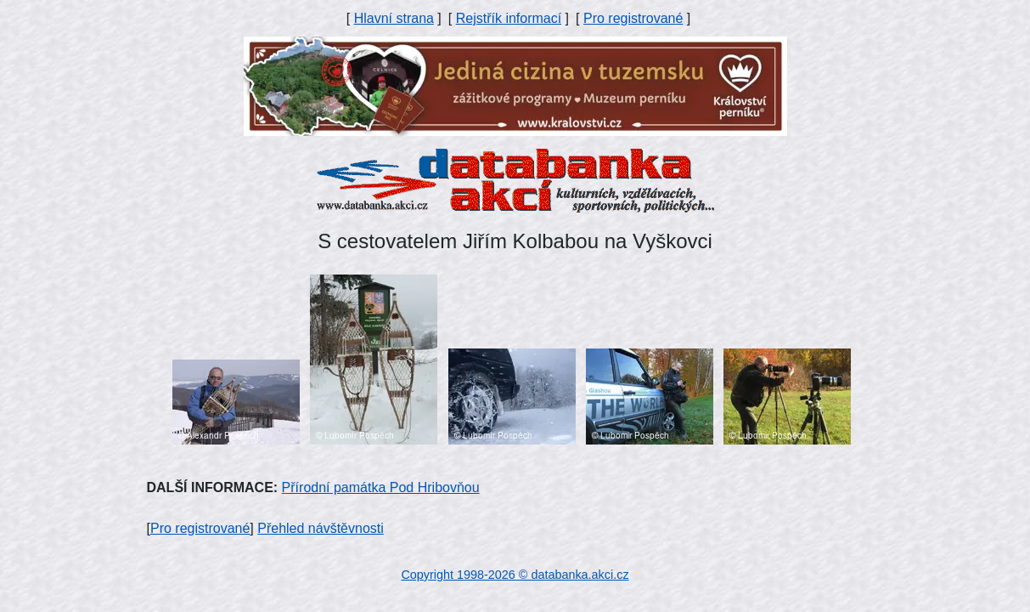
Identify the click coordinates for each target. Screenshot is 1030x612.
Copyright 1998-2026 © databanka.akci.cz (514, 574)
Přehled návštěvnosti (320, 528)
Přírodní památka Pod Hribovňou (381, 487)
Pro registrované (633, 18)
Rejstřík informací (508, 18)
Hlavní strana (394, 18)
